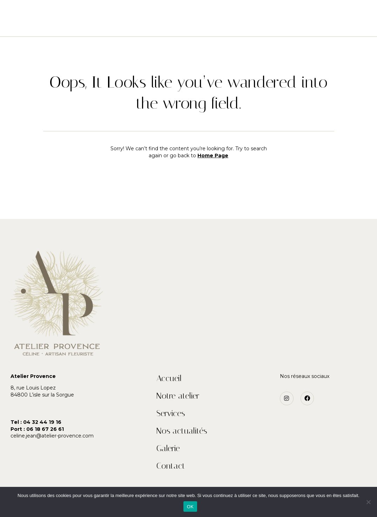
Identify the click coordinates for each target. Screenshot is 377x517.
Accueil (85, 25)
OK (190, 506)
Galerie (254, 25)
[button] (26, 14)
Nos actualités (212, 25)
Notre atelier (126, 25)
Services (168, 25)
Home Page (212, 155)
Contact (288, 25)
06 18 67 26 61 (45, 429)
